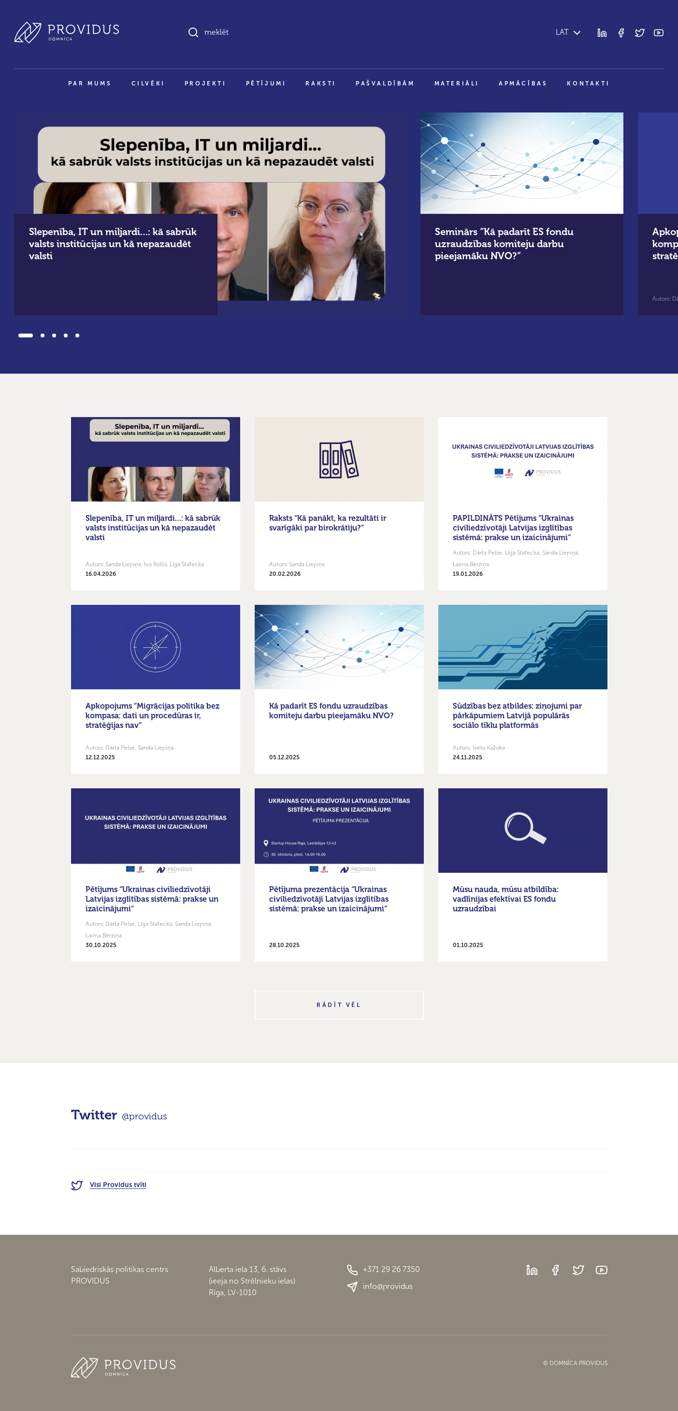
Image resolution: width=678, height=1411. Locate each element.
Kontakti (588, 83)
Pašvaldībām (385, 83)
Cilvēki (148, 83)
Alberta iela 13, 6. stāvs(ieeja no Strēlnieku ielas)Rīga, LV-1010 (252, 1281)
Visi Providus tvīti (108, 1185)
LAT (561, 32)
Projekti (206, 83)
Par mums (90, 83)
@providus (144, 1116)
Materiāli (456, 83)
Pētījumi (266, 83)
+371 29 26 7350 (383, 1270)
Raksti (320, 83)
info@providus (379, 1287)
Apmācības (523, 83)
